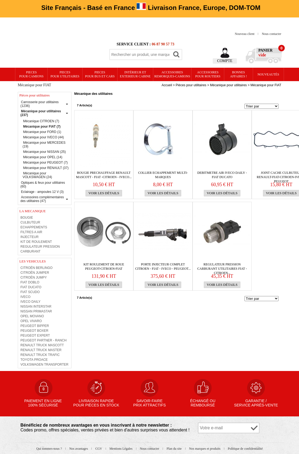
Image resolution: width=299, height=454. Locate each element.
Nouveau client (245, 34)
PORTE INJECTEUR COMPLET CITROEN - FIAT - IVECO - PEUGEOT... (163, 266)
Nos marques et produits (205, 449)
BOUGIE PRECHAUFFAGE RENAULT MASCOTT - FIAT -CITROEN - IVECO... (104, 175)
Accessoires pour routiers (207, 74)
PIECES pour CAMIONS (31, 74)
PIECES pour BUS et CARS (100, 74)
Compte (225, 61)
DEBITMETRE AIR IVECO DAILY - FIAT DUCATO (222, 175)
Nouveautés (268, 74)
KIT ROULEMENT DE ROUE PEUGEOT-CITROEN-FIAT (103, 266)
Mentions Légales (121, 449)
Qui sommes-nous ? (49, 449)
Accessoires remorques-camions (172, 74)
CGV (99, 449)
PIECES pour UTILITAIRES (65, 74)
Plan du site (175, 449)
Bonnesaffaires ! (238, 74)
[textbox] (140, 54)
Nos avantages (79, 449)
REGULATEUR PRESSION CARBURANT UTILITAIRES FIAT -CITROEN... (222, 266)
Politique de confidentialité (245, 449)
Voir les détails (103, 193)
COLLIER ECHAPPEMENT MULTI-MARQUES (163, 175)
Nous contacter (271, 34)
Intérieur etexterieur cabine (135, 74)
